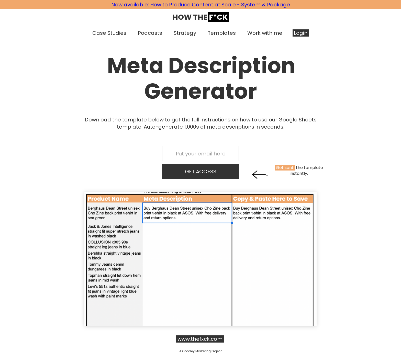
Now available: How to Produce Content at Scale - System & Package (200, 4)
